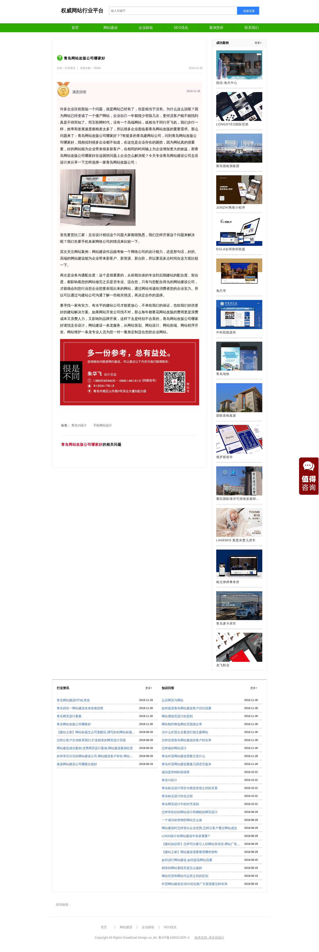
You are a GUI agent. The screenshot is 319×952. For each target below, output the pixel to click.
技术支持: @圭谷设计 (209, 937)
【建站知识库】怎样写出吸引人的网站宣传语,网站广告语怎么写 (201, 844)
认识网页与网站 (172, 700)
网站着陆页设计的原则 (177, 716)
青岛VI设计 (169, 780)
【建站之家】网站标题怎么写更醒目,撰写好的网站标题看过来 (96, 732)
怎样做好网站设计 (174, 748)
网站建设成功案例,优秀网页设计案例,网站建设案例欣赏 (95, 748)
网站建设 (110, 28)
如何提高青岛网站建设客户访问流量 (186, 708)
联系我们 (252, 28)
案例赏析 (216, 28)
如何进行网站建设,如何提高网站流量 (187, 860)
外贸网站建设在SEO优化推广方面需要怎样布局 (194, 884)
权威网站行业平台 (82, 11)
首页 (75, 28)
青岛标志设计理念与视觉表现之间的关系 (190, 788)
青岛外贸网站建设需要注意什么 (183, 756)
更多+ (258, 42)
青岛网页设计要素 (69, 716)
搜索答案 (249, 11)
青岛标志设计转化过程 (177, 796)
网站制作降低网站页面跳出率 (182, 724)
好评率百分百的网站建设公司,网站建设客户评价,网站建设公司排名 (96, 756)
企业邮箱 (146, 28)
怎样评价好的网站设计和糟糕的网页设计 (190, 812)
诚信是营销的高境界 (176, 772)
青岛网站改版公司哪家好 (74, 724)
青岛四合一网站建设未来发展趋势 (80, 708)
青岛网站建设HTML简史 (73, 700)
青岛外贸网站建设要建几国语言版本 (186, 764)
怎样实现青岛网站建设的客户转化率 (186, 740)
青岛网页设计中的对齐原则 (180, 804)
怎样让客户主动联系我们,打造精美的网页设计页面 (91, 740)
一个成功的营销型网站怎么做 (182, 820)
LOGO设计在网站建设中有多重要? (186, 836)
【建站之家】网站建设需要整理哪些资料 (190, 852)
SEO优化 (181, 28)
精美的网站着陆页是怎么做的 (182, 868)
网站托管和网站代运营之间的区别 (185, 876)
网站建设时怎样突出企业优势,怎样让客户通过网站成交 (199, 828)
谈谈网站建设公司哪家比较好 (77, 764)
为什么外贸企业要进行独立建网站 (185, 732)
